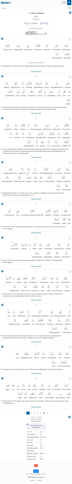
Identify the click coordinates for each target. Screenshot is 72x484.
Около (32, 480)
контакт (39, 480)
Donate (36, 471)
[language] (2, 39)
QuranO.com (34, 477)
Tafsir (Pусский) (36, 71)
